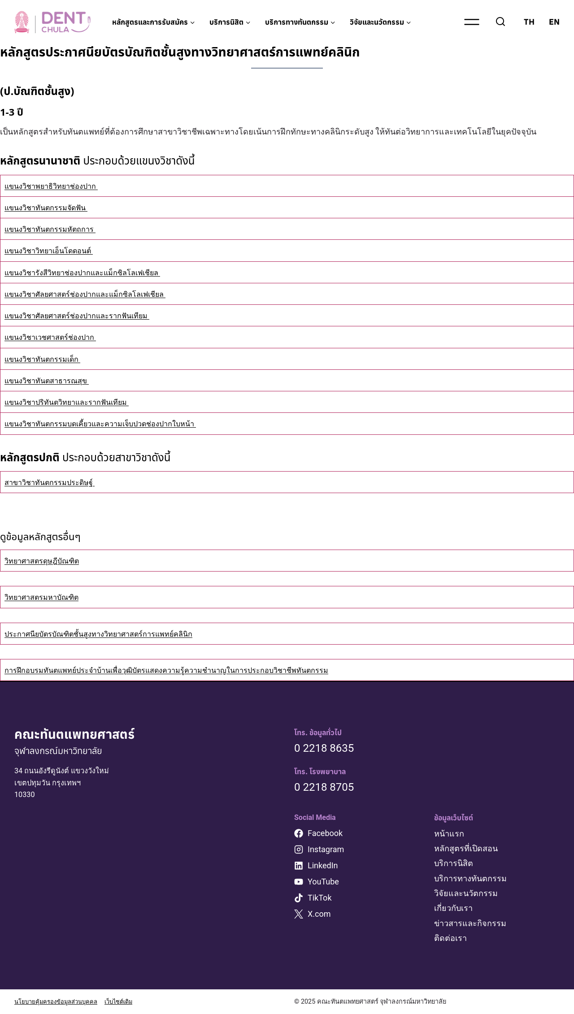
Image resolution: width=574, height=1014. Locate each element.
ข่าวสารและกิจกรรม (470, 922)
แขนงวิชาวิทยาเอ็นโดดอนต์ (54, 250)
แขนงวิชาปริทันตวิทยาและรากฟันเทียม (74, 402)
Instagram (326, 849)
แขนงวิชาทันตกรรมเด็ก (46, 359)
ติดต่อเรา (450, 937)
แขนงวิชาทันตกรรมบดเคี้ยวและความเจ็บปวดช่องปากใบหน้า (111, 423)
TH (529, 22)
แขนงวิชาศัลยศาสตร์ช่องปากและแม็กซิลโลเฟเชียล (94, 294)
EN (554, 22)
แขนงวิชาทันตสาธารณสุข (51, 380)
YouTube (323, 881)
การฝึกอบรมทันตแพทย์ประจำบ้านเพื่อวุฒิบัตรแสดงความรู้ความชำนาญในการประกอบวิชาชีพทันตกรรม (184, 670)
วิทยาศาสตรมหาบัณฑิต (46, 597)
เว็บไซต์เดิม (130, 1001)
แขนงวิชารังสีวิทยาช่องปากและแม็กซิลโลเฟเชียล (91, 272)
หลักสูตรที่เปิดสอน (466, 848)
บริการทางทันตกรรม (470, 878)
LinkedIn (323, 865)
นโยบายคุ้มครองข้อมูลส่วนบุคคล (60, 1001)
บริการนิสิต (453, 863)
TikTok (320, 897)
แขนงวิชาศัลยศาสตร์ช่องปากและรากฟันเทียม (85, 315)
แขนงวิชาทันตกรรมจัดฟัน (51, 207)
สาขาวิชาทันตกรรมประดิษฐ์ (54, 482)
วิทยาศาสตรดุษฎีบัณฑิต (46, 560)
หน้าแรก (449, 833)
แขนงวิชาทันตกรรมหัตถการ (55, 229)
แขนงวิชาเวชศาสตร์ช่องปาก (55, 337)
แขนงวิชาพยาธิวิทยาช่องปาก (56, 186)
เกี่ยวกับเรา (453, 908)
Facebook (325, 833)
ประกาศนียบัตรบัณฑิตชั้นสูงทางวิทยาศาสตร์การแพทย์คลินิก (109, 633)
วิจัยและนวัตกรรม (466, 893)
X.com (319, 914)
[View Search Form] (500, 22)
